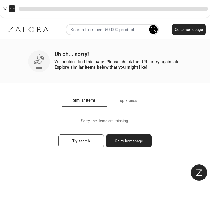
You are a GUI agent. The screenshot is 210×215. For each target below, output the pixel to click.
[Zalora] (28, 29)
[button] (105, 9)
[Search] (153, 29)
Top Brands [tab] (127, 100)
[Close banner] (5, 9)
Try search (81, 141)
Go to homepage (189, 29)
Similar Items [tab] (84, 100)
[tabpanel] (105, 135)
